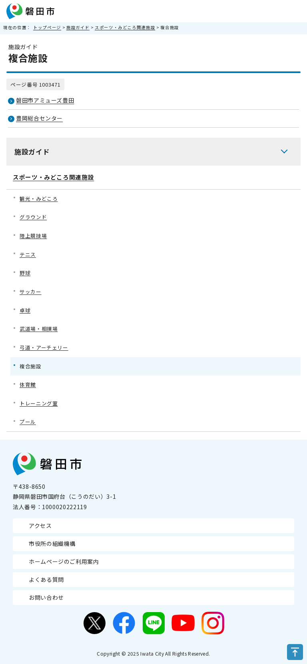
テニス (28, 254)
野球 (25, 273)
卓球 (25, 310)
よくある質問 (46, 579)
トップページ (47, 27)
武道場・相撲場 (39, 328)
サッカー (31, 291)
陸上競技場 (33, 235)
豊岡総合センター (39, 118)
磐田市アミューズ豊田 (45, 100)
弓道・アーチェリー (44, 347)
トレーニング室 (39, 403)
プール (28, 421)
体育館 (28, 384)
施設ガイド (78, 27)
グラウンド (33, 217)
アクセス (40, 526)
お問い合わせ (46, 597)
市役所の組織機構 (52, 543)
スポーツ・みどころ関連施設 (125, 27)
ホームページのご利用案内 (64, 561)
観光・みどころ (39, 198)
